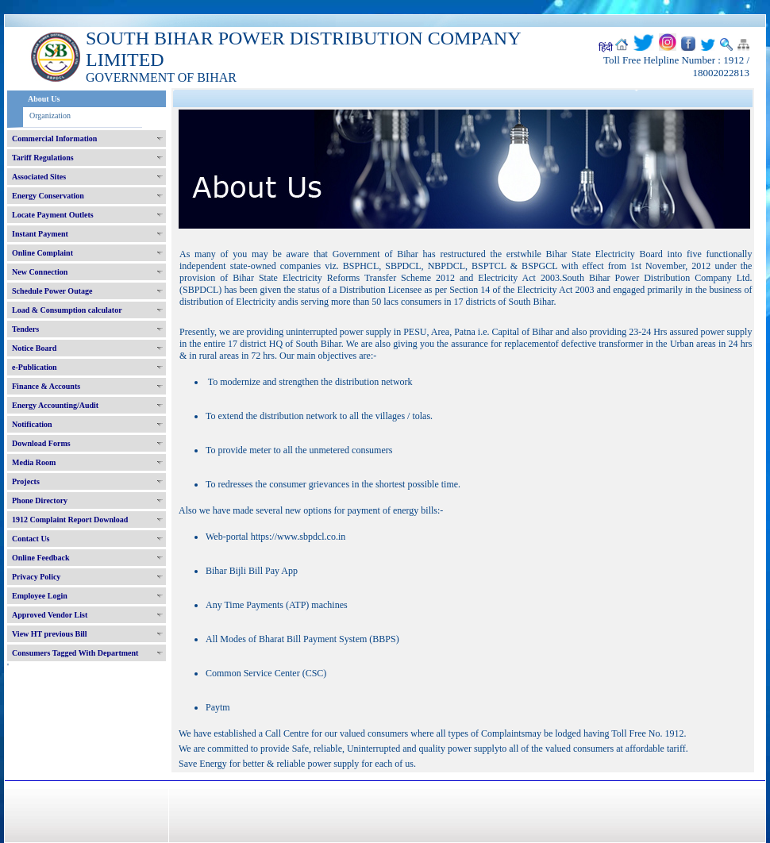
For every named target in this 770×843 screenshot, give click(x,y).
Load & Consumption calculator (67, 310)
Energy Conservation (48, 195)
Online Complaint (42, 252)
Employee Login (39, 595)
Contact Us (31, 538)
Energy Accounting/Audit (55, 405)
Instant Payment (40, 233)
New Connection (39, 272)
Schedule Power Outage (52, 291)
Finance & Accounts (46, 386)
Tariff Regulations (43, 157)
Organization (50, 115)
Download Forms (41, 443)
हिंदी (606, 47)
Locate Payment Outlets (53, 214)
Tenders (25, 329)
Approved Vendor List (49, 614)
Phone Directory (39, 500)
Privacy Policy (36, 576)
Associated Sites (39, 176)
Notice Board (34, 348)
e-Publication (34, 367)
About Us (44, 98)
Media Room (34, 462)
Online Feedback (41, 557)
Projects (26, 481)
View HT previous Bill (49, 633)
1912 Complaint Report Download (70, 519)
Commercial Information (54, 138)
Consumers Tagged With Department (75, 653)
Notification (32, 424)
